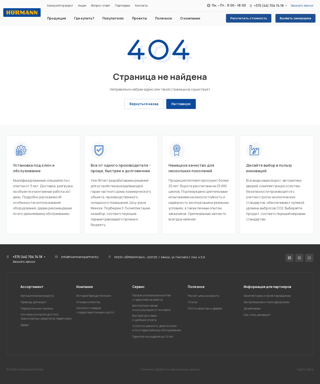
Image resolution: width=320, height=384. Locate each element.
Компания (84, 286)
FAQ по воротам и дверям (205, 308)
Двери (25, 325)
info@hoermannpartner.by (80, 257)
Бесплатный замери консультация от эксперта (151, 308)
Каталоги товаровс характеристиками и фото (95, 310)
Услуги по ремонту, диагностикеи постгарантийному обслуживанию (156, 328)
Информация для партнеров (267, 286)
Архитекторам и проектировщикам (267, 296)
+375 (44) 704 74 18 (269, 5)
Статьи (192, 302)
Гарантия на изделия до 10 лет (152, 336)
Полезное (196, 286)
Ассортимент (32, 286)
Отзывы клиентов (88, 302)
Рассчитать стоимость (248, 18)
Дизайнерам (252, 308)
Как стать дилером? (257, 315)
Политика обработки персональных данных (170, 369)
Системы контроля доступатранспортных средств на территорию (46, 316)
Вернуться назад (144, 104)
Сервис (138, 286)
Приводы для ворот (34, 302)
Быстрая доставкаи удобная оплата (144, 318)
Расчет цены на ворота (203, 296)
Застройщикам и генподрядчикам (266, 302)
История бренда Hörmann (93, 296)
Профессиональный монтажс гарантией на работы (151, 297)
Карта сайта (305, 369)
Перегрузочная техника (37, 308)
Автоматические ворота (37, 296)
